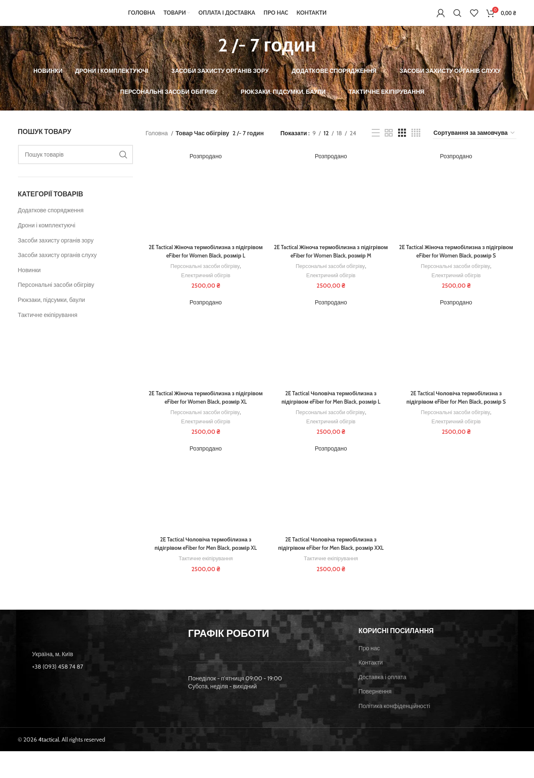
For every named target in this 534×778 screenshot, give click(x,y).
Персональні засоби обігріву (56, 296)
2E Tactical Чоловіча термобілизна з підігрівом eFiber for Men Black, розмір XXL (330, 574)
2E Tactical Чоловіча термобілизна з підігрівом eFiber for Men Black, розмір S (457, 419)
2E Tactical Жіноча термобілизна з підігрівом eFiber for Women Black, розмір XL (204, 423)
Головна (157, 145)
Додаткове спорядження (51, 222)
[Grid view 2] (389, 144)
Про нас (369, 674)
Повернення (374, 718)
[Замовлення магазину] (474, 145)
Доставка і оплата (382, 704)
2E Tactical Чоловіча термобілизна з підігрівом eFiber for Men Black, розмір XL (205, 574)
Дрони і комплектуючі (47, 237)
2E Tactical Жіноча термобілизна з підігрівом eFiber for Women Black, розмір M (330, 268)
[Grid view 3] (402, 144)
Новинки (29, 282)
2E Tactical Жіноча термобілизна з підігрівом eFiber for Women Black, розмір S (457, 264)
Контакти (370, 689)
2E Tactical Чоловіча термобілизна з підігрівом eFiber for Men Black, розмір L (331, 419)
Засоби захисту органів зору (56, 251)
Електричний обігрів (204, 287)
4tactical (48, 766)
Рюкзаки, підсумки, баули (51, 311)
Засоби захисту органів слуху (57, 266)
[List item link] (96, 693)
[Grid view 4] (415, 144)
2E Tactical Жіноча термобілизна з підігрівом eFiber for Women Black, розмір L (204, 264)
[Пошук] (457, 18)
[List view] (376, 144)
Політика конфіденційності (394, 733)
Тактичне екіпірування (48, 326)
